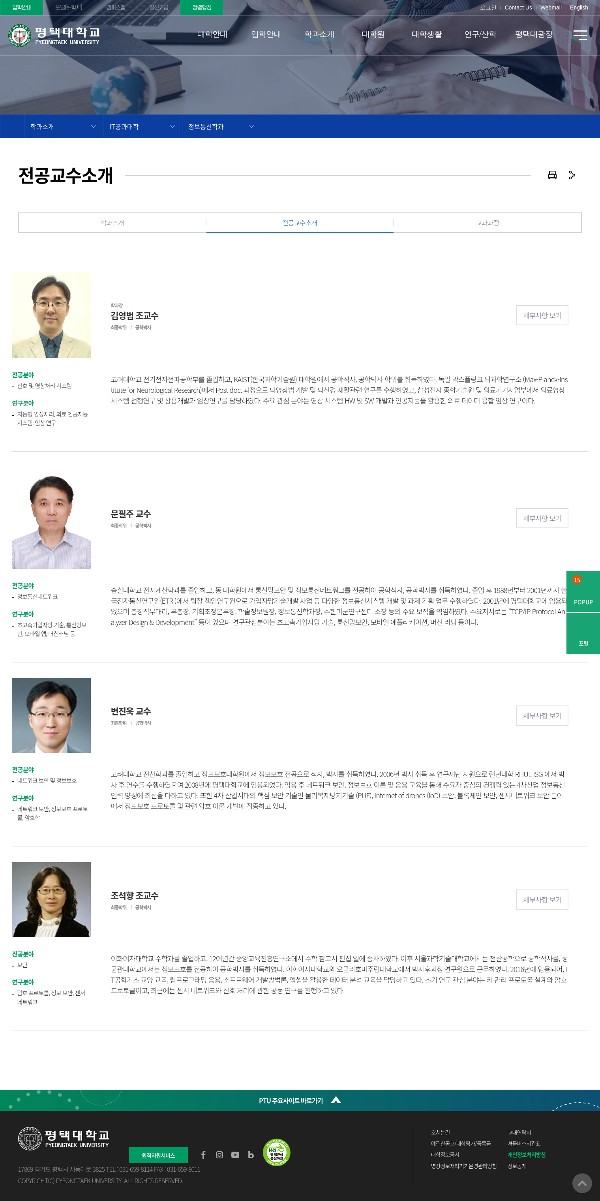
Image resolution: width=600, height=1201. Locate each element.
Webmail (551, 7)
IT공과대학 (124, 126)
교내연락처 (519, 1132)
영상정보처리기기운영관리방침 (464, 1166)
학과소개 (42, 126)
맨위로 (582, 1183)
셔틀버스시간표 (524, 1143)
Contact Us (518, 7)
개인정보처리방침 (527, 1154)
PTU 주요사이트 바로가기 (291, 1100)
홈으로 (12, 126)
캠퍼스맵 (115, 7)
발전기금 (158, 7)
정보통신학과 (206, 126)
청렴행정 (201, 7)
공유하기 (572, 175)
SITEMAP (580, 35)
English (579, 7)
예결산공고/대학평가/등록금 (461, 1143)
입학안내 (21, 7)
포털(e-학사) (68, 7)
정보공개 (517, 1166)
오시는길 (440, 1132)
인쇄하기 (552, 175)
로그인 (488, 7)
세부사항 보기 (542, 315)
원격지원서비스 (158, 1155)
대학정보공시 (445, 1154)
